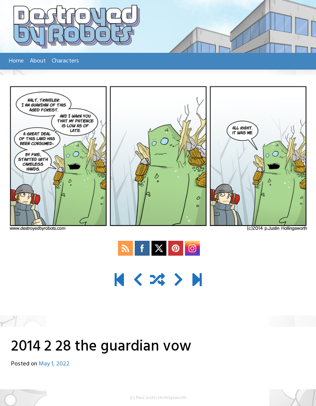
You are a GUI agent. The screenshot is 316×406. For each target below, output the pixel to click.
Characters (65, 61)
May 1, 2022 (54, 364)
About (38, 61)
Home (16, 61)
